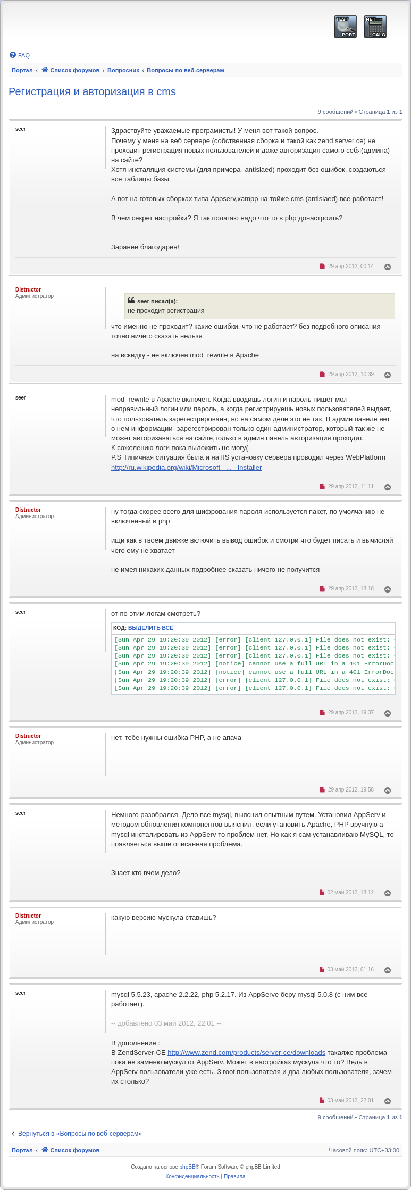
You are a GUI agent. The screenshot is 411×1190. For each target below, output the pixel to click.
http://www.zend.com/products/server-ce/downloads (246, 1052)
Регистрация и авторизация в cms (92, 91)
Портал (22, 70)
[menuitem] (19, 55)
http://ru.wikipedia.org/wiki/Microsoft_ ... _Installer (186, 467)
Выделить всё (150, 628)
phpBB (188, 1167)
